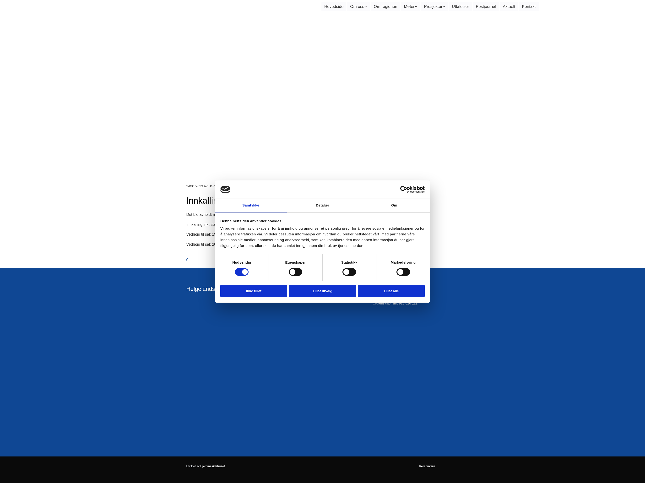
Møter (409, 6)
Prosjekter (433, 6)
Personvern (427, 466)
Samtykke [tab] (250, 205)
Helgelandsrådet (207, 289)
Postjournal (486, 6)
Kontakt (529, 6)
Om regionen (385, 6)
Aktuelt (509, 6)
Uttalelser (460, 6)
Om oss (357, 6)
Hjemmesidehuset (212, 466)
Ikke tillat (253, 291)
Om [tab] (394, 205)
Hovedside (333, 6)
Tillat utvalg (322, 291)
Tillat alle (391, 291)
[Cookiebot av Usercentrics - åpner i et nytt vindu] (404, 189)
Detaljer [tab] (322, 205)
